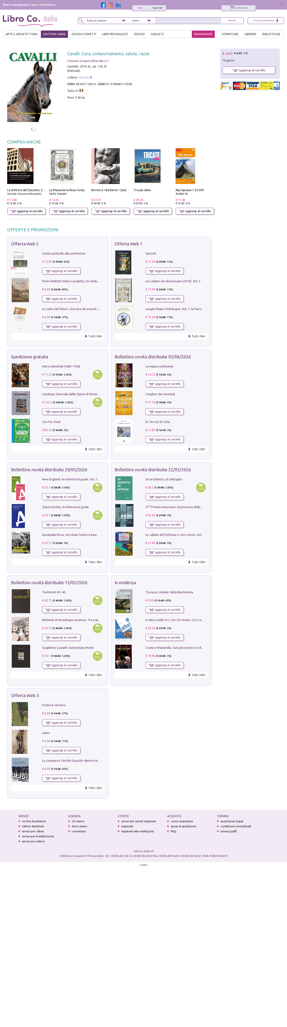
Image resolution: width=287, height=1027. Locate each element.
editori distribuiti (33, 826)
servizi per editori (33, 841)
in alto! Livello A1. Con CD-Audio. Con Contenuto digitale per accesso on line (198, 620)
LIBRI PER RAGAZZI (115, 34)
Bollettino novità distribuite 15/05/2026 (49, 582)
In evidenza (125, 582)
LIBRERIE (250, 34)
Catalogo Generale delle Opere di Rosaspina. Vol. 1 (77, 394)
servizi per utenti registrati (138, 821)
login (140, 8)
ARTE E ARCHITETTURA (21, 34)
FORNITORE (230, 34)
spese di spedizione (183, 826)
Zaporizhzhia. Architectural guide (65, 507)
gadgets (157, 34)
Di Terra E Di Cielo (157, 421)
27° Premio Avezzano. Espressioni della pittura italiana (183, 507)
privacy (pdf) (229, 831)
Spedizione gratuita (29, 356)
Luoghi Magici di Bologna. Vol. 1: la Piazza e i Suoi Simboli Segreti (190, 309)
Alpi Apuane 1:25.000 (190, 190)
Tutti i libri (95, 336)
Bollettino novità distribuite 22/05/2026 (153, 469)
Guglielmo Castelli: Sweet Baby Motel (68, 647)
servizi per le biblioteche (38, 836)
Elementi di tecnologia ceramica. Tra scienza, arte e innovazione (86, 620)
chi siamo (78, 821)
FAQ (173, 831)
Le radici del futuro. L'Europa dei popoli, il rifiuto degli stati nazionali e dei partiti (97, 309)
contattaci (79, 831)
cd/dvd (139, 34)
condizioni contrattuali (236, 826)
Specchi (150, 253)
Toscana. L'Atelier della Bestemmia (169, 592)
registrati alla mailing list (137, 831)
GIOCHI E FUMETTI (84, 34)
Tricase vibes (142, 190)
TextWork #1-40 (53, 592)
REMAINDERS (203, 34)
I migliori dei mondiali (160, 394)
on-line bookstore (34, 821)
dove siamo (79, 826)
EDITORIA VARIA (54, 34)
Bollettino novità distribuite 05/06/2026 (153, 356)
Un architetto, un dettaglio (163, 479)
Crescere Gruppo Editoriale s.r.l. (88, 60)
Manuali (83, 77)
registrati (158, 8)
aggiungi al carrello (26, 211)
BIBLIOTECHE (271, 34)
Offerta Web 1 (128, 243)
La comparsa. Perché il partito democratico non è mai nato (82, 760)
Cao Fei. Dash (51, 421)
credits (144, 865)
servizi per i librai (33, 831)
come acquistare (182, 821)
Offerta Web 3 (25, 695)
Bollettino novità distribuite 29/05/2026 (49, 469)
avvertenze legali (232, 821)
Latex (46, 732)
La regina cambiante (159, 366)
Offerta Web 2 (25, 243)
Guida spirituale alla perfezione (63, 253)
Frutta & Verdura (54, 705)
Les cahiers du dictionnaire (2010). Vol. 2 (172, 281)
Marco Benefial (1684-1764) (61, 366)
